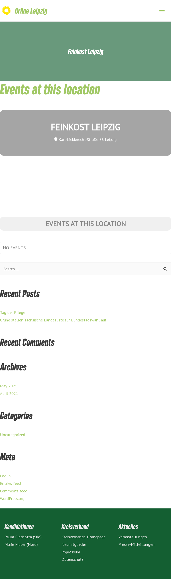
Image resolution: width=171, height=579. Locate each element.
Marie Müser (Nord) (21, 544)
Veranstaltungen (132, 536)
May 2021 (8, 385)
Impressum (70, 552)
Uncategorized (12, 434)
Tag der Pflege (12, 312)
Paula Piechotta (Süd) (23, 536)
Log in (5, 475)
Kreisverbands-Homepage (83, 536)
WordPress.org (12, 498)
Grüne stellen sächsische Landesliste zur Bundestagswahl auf (53, 320)
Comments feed (13, 491)
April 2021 (9, 393)
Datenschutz (72, 559)
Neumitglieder (73, 544)
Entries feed (10, 483)
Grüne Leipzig (31, 10)
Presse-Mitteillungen (136, 544)
